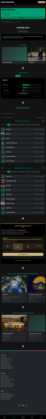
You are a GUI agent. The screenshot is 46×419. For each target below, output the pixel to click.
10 (7, 246)
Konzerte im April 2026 (5, 379)
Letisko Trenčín (7, 14)
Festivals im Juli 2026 (5, 364)
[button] (23, 17)
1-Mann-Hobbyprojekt (21, 230)
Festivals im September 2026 (7, 365)
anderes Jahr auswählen (23, 31)
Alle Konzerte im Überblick (6, 385)
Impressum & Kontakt (5, 398)
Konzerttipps (3, 374)
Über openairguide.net (5, 392)
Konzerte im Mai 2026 (5, 381)
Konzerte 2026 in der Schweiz (7, 384)
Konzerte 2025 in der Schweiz (7, 382)
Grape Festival (21, 6)
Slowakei (14, 6)
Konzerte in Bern (4, 377)
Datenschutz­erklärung (5, 396)
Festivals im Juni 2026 (5, 363)
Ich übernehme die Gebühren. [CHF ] (12, 250)
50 (28, 246)
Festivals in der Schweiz (6, 357)
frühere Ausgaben (28, 6)
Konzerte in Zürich (4, 375)
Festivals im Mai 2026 (5, 361)
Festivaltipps (3, 356)
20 (18, 246)
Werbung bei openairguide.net (7, 395)
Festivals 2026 (4, 360)
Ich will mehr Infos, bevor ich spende (22, 259)
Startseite (4, 6)
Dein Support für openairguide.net (8, 393)
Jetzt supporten (42, 2)
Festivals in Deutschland (6, 359)
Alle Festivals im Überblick (6, 367)
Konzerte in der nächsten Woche (8, 378)
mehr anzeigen (23, 93)
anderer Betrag (38, 246)
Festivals (9, 6)
